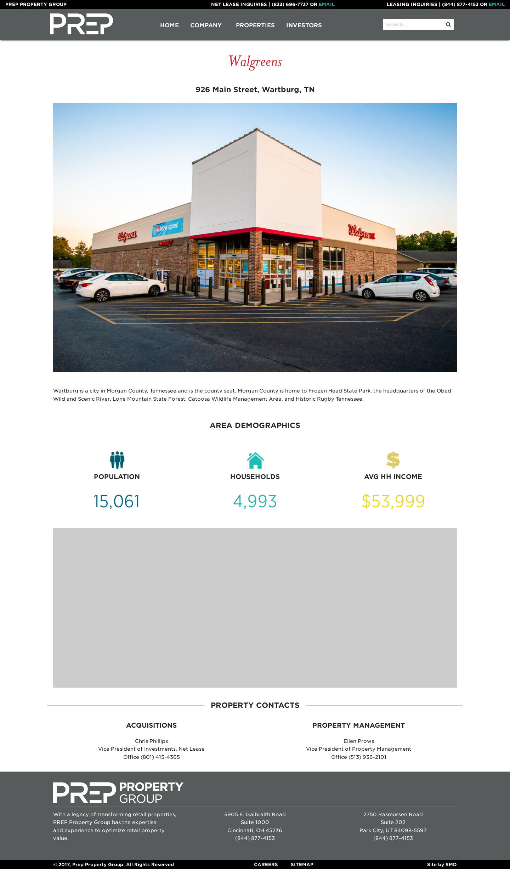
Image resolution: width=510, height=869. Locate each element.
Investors (304, 25)
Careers (266, 864)
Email (327, 4)
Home (169, 25)
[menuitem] (169, 25)
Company (206, 25)
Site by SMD (442, 864)
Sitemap (302, 864)
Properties (255, 25)
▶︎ (454, 238)
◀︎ (59, 238)
